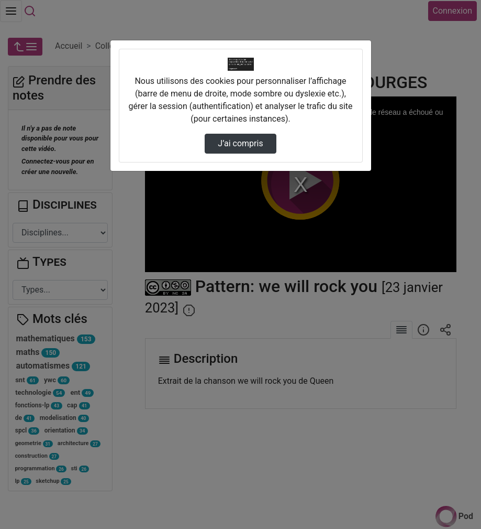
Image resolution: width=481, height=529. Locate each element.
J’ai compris (240, 143)
